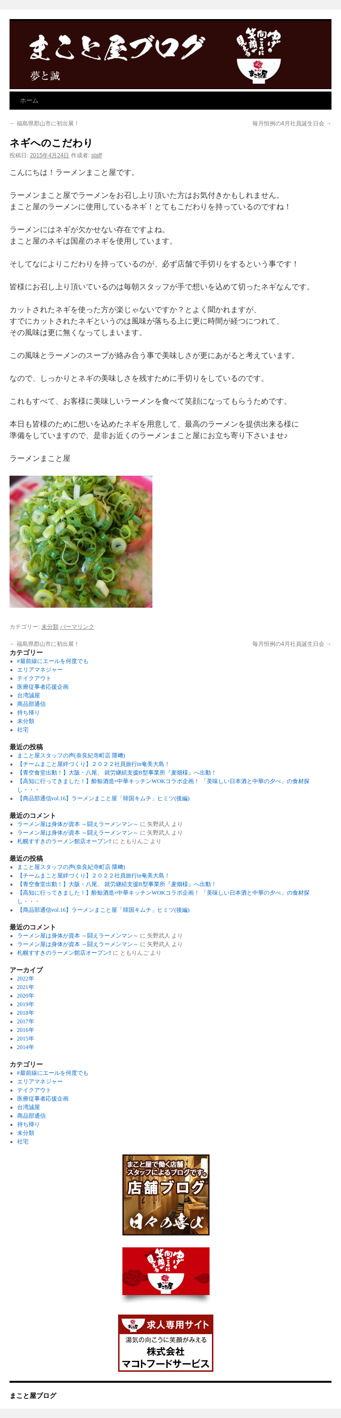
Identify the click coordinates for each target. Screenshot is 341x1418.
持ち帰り (28, 712)
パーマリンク (77, 626)
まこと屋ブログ (33, 1395)
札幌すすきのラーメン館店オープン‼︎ (64, 841)
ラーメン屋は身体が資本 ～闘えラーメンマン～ (78, 824)
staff (96, 155)
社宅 (23, 729)
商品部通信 (31, 704)
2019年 (25, 1004)
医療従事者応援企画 (43, 686)
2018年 (25, 1013)
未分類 (50, 626)
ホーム (29, 100)
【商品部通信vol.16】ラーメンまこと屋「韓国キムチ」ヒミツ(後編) (103, 798)
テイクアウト (34, 678)
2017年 (25, 1021)
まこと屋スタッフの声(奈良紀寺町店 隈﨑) (71, 755)
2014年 (25, 1047)
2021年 (25, 987)
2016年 (25, 1030)
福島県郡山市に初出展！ (45, 123)
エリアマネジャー (40, 669)
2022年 (25, 978)
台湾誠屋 (28, 695)
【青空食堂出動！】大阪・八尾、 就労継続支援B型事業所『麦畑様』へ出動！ (117, 772)
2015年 (25, 1038)
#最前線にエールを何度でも (53, 661)
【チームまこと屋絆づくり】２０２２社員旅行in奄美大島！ (93, 764)
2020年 (25, 995)
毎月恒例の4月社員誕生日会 (291, 123)
